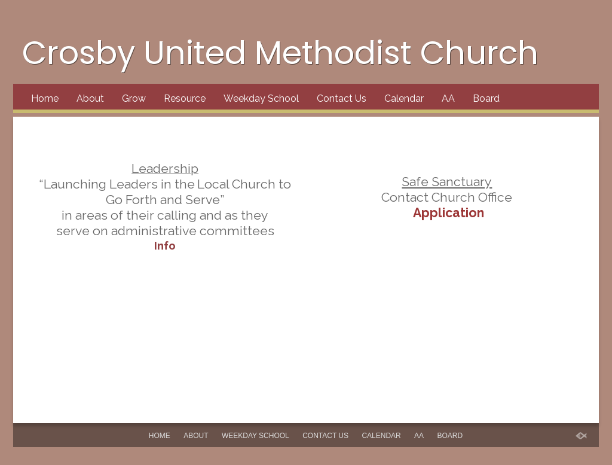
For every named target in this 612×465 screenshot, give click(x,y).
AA (448, 98)
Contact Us (341, 98)
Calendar (404, 98)
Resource (185, 98)
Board (486, 98)
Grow (134, 98)
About (90, 98)
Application (447, 212)
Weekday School (261, 98)
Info (165, 245)
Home (45, 98)
